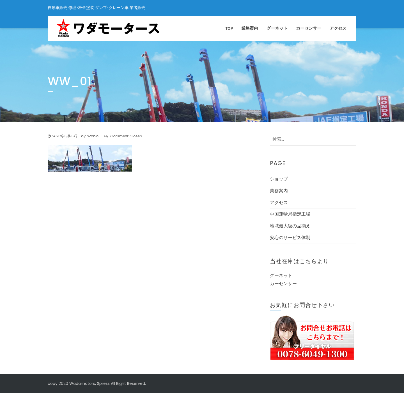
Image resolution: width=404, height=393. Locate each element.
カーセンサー (308, 28)
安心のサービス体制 (290, 237)
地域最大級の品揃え (290, 226)
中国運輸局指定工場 (290, 214)
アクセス (338, 28)
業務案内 (249, 28)
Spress (103, 383)
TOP (229, 28)
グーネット (277, 28)
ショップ (279, 179)
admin (92, 136)
